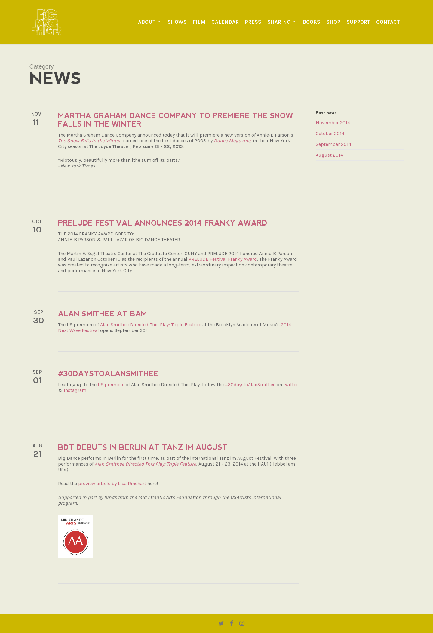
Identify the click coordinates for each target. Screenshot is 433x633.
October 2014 (330, 133)
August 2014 (329, 155)
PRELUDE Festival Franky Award (223, 259)
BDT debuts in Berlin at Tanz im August (142, 447)
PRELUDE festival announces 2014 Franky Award (162, 223)
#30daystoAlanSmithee (108, 374)
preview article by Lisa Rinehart (112, 483)
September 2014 (333, 144)
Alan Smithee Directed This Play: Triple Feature (150, 324)
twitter (290, 384)
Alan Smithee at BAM (102, 314)
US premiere (111, 384)
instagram (75, 390)
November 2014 (333, 122)
